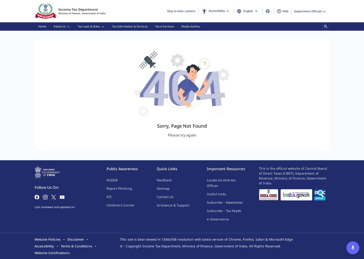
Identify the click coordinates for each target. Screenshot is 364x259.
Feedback (164, 180)
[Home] (46, 11)
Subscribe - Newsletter (225, 202)
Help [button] (282, 11)
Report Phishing (119, 188)
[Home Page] (47, 172)
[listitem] (48, 239)
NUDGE (112, 180)
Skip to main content (181, 11)
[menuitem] (42, 26)
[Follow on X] (53, 196)
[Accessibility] (216, 11)
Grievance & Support (173, 205)
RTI (109, 197)
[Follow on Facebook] (37, 196)
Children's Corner (120, 205)
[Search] (325, 26)
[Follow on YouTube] (62, 196)
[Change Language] (248, 11)
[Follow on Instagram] (45, 196)
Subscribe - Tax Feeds (224, 211)
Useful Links (216, 194)
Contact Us (165, 197)
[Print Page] (268, 11)
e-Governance (218, 219)
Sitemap (163, 188)
